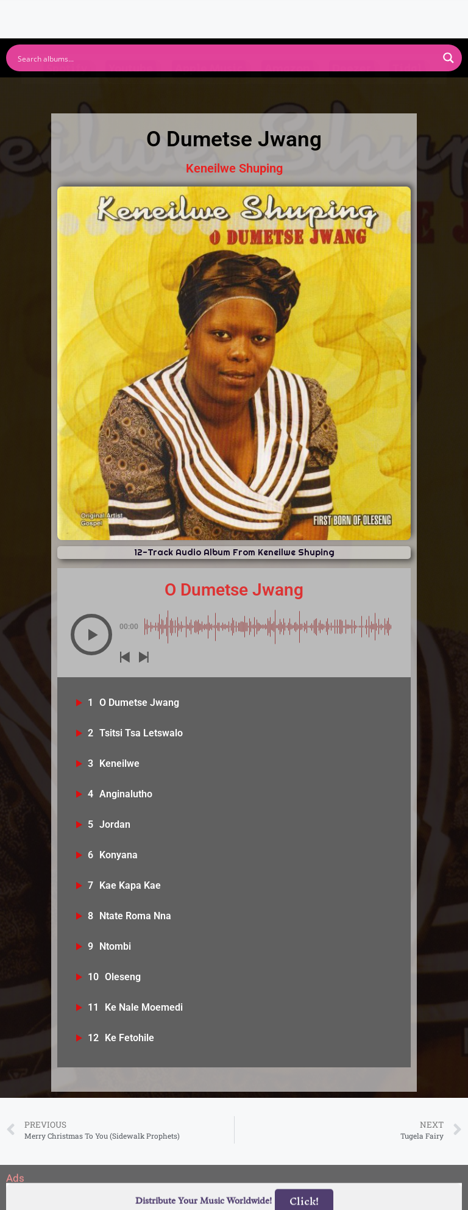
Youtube (130, 93)
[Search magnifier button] (448, 57)
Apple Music (209, 93)
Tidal (407, 93)
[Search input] (226, 58)
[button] (91, 634)
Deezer (351, 93)
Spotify (66, 93)
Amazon (287, 93)
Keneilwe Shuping (234, 168)
